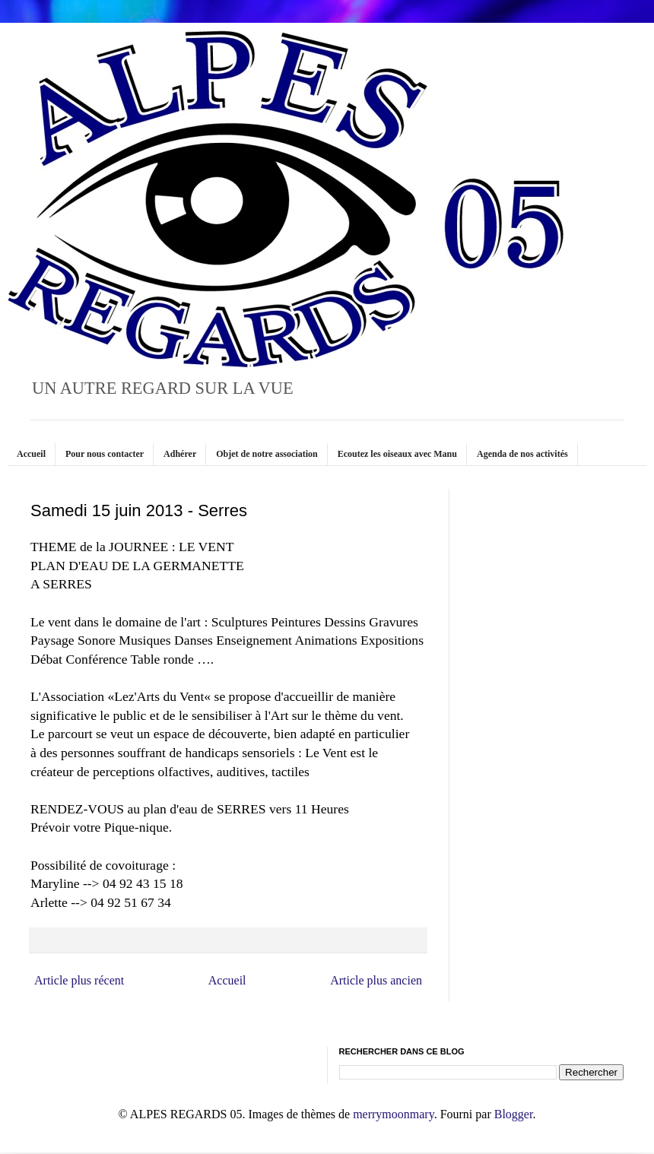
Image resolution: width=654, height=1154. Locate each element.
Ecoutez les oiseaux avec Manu (397, 454)
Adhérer (180, 454)
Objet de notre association (266, 454)
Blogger (513, 1114)
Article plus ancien (376, 980)
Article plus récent (79, 980)
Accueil (31, 454)
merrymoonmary (393, 1114)
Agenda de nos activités (522, 454)
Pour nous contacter (104, 454)
